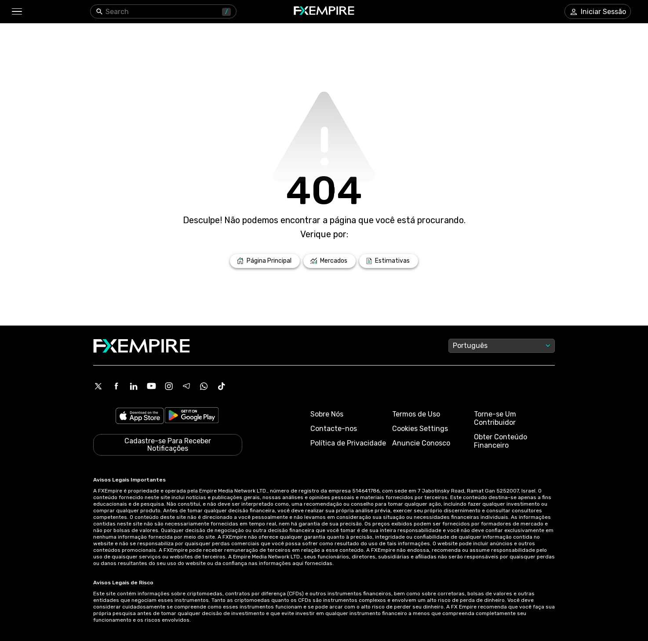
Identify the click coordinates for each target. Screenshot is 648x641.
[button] (16, 11)
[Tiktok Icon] (221, 386)
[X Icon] (98, 386)
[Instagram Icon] (169, 386)
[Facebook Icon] (116, 386)
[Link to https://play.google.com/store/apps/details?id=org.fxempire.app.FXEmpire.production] (191, 416)
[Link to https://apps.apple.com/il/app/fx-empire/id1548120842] (140, 416)
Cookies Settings (420, 428)
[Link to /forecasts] (388, 261)
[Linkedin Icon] (133, 386)
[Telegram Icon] (186, 386)
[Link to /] (265, 261)
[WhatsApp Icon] (204, 386)
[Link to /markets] (329, 261)
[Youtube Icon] (151, 386)
